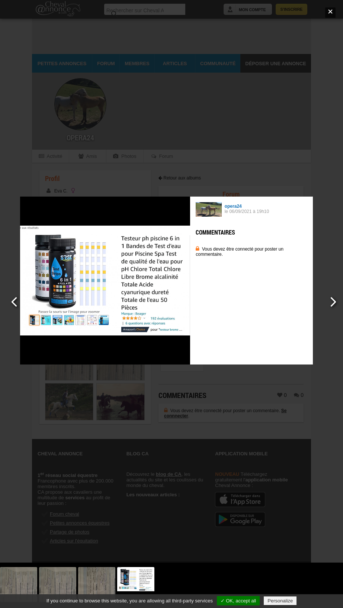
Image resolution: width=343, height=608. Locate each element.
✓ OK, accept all (238, 601)
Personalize (280, 601)
